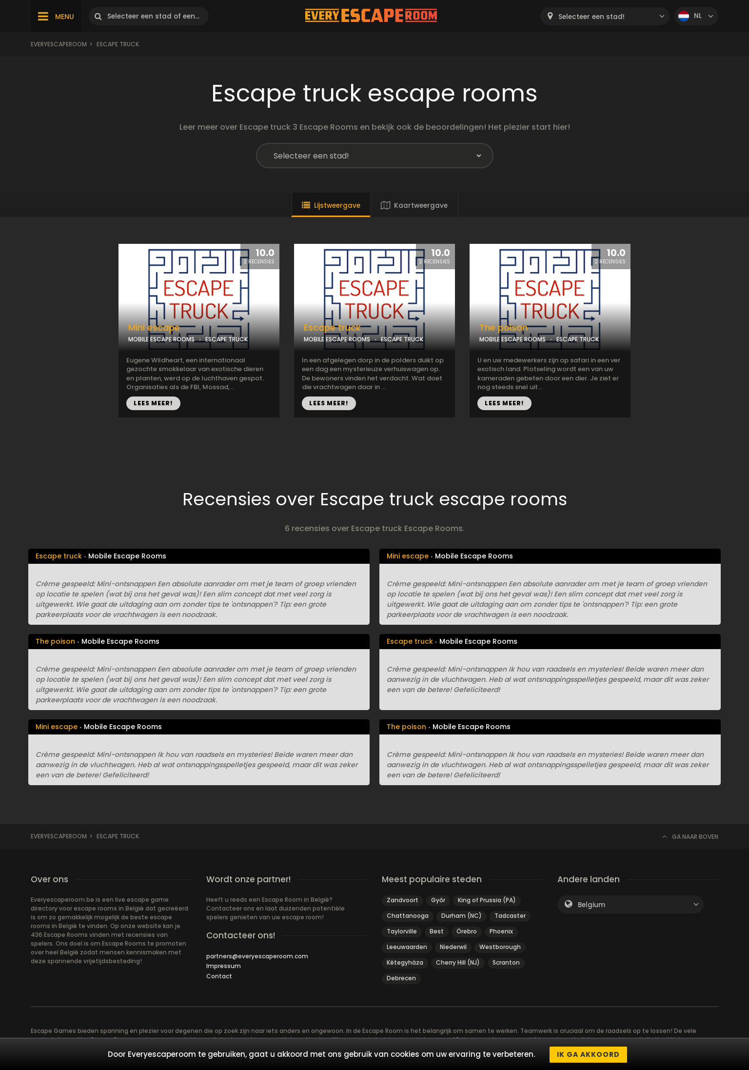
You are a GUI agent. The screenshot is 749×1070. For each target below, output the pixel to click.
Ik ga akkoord (588, 1054)
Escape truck (332, 327)
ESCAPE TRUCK (226, 339)
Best (437, 931)
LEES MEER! (153, 403)
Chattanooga (408, 915)
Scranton (506, 962)
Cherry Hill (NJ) (458, 962)
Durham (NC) (461, 915)
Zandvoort (402, 900)
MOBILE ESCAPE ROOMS (161, 339)
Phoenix (501, 931)
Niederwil (453, 947)
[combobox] (605, 16)
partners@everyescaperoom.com (257, 956)
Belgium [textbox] (591, 905)
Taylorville (402, 931)
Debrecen (401, 978)
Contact (219, 976)
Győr (438, 900)
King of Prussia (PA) (487, 900)
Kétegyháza (405, 962)
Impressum (223, 966)
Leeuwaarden (407, 947)
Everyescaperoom (59, 44)
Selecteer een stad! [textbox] (591, 16)
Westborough (500, 947)
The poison (503, 327)
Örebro (466, 931)
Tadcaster (510, 915)
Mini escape (154, 327)
